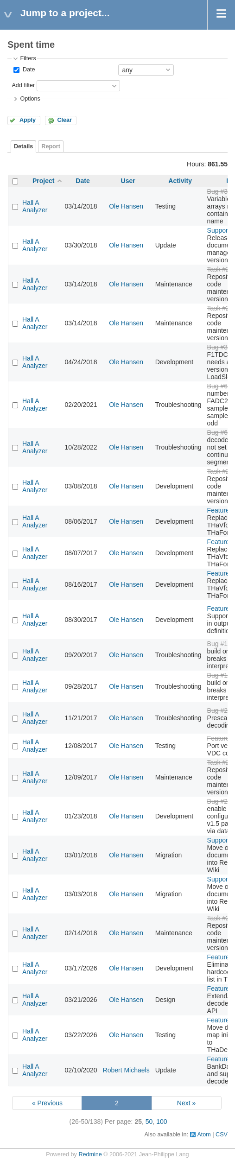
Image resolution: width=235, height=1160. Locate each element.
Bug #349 (221, 347)
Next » (186, 1103)
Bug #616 (221, 386)
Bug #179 (221, 643)
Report (50, 146)
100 (161, 1121)
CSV (222, 1134)
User (128, 180)
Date (28, 69)
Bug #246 (221, 710)
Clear (64, 120)
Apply (27, 120)
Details (23, 146)
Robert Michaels (126, 1070)
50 (149, 1121)
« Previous (47, 1103)
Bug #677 (221, 432)
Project (43, 180)
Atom (203, 1134)
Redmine (90, 1154)
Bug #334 (221, 191)
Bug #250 (221, 801)
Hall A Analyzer (34, 206)
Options (30, 98)
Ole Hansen (126, 206)
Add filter (23, 85)
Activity (180, 180)
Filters (28, 58)
